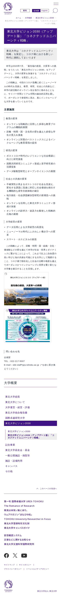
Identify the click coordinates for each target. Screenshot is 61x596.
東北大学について (15, 402)
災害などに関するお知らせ (17, 539)
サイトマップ (9, 565)
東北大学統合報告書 (16, 412)
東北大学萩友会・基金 (17, 450)
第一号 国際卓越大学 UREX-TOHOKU (24, 501)
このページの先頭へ (48, 489)
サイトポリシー (25, 565)
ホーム (18, 18)
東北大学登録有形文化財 (17, 523)
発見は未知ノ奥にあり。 (16, 510)
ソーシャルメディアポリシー (37, 569)
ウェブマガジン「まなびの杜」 (18, 514)
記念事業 (10, 444)
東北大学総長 (12, 396)
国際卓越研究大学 (15, 418)
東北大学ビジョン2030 (45, 18)
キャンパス (11, 466)
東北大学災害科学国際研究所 (19, 544)
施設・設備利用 (14, 460)
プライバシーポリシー (13, 569)
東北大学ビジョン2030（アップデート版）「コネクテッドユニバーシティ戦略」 (31, 436)
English (45, 10)
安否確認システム (13, 535)
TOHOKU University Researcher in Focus (27, 519)
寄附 (25, 10)
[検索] (55, 10)
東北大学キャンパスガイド (17, 527)
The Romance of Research (19, 505)
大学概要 (28, 18)
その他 (9, 471)
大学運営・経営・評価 (17, 407)
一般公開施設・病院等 (17, 455)
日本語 (36, 10)
